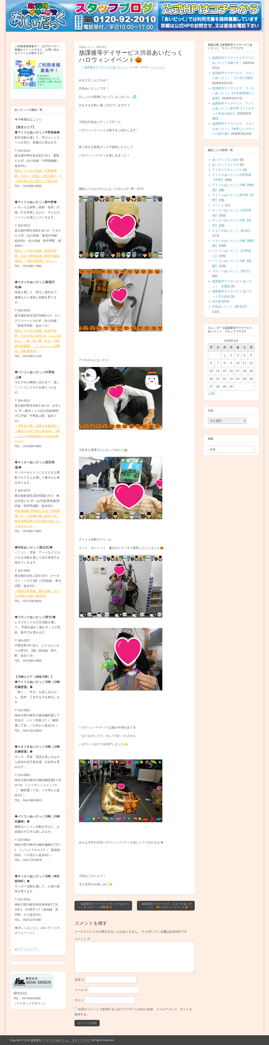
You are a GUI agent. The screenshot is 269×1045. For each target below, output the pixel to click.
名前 (79, 979)
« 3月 (211, 393)
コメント (82, 939)
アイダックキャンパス (227, 169)
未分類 (216, 301)
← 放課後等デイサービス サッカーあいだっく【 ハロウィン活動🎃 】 (103, 905)
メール (80, 990)
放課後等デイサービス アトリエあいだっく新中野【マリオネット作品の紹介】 (233, 108)
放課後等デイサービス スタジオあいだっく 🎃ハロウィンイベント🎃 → (167, 905)
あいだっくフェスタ (225, 164)
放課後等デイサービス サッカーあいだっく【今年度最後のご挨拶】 (233, 93)
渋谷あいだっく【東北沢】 (93, 46)
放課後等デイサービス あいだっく (105, 67)
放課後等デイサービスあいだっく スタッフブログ (60, 1040)
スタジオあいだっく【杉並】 (231, 230)
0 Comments (157, 67)
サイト (79, 1000)
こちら (37, 119)
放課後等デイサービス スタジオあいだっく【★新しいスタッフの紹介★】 (233, 128)
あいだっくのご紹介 (225, 159)
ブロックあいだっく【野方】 (231, 271)
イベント (218, 205)
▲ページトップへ (27, 949)
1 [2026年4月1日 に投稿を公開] (224, 355)
